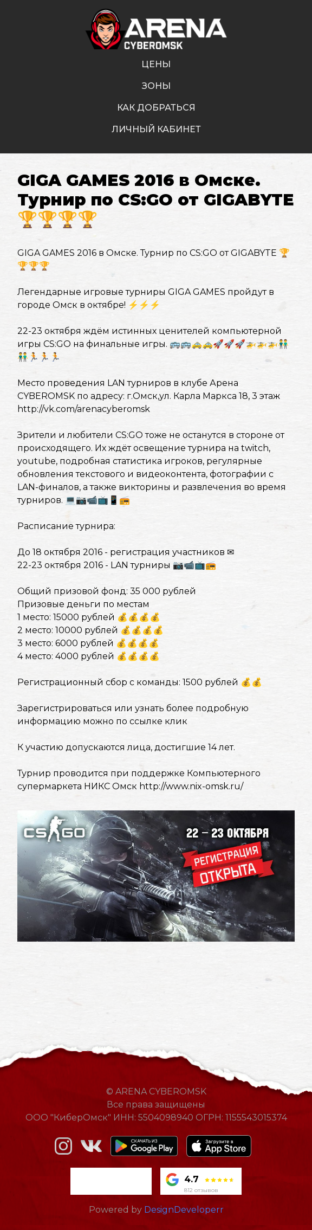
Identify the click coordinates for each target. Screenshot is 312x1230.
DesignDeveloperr (184, 1210)
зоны (156, 86)
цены (156, 64)
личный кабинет (156, 129)
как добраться (156, 107)
